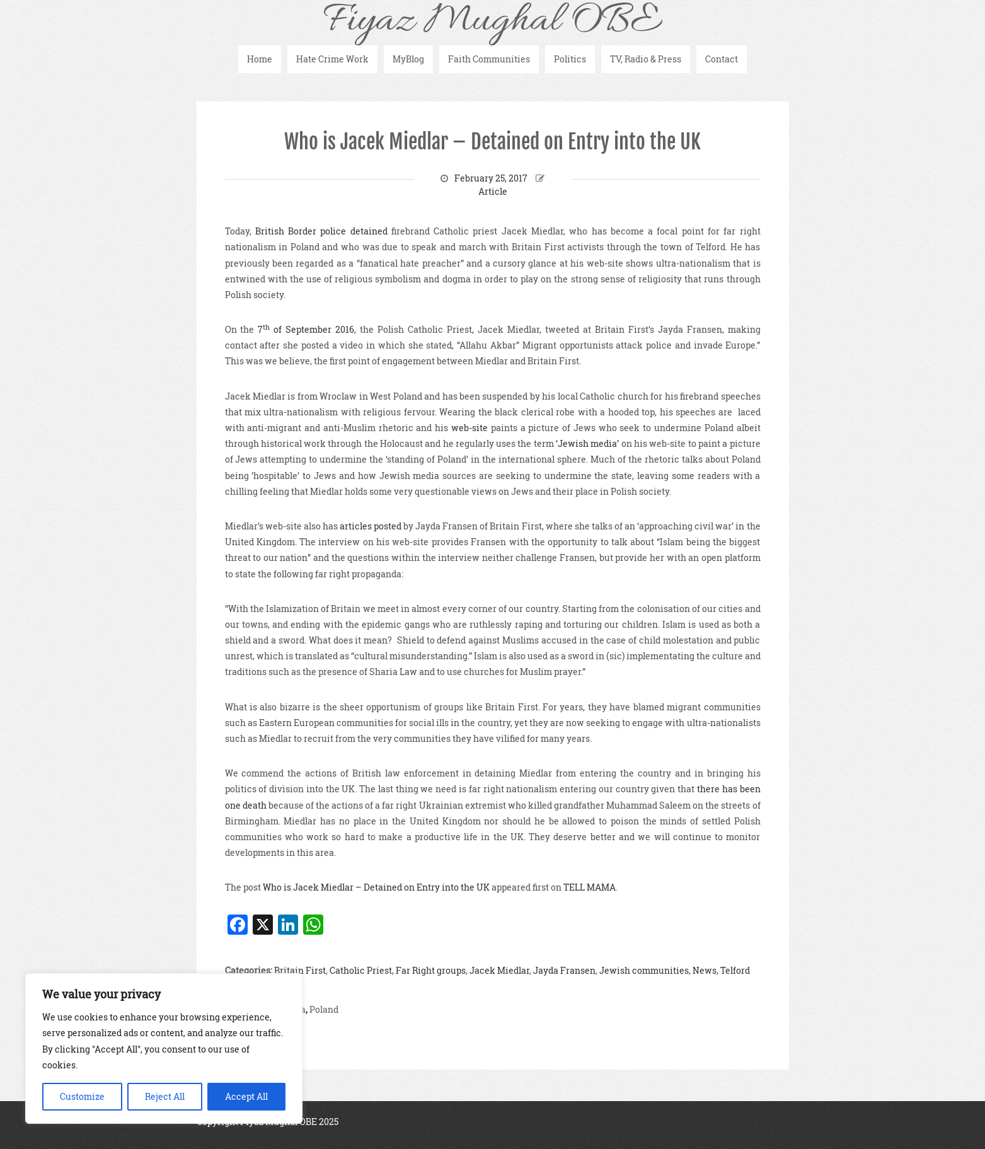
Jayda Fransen (564, 970)
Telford (735, 970)
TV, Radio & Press (645, 59)
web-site (469, 428)
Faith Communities (489, 59)
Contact (721, 59)
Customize (82, 1096)
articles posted (370, 526)
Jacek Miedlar (499, 970)
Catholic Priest (361, 970)
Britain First (300, 970)
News (705, 970)
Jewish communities (644, 970)
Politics (570, 59)
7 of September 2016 (306, 329)
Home (259, 59)
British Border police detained (321, 231)
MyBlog (408, 59)
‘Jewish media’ (587, 443)
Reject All (165, 1096)
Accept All (246, 1096)
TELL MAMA (589, 887)
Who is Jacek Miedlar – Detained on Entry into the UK (492, 141)
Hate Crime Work (332, 59)
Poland (323, 1009)
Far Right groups (431, 970)
